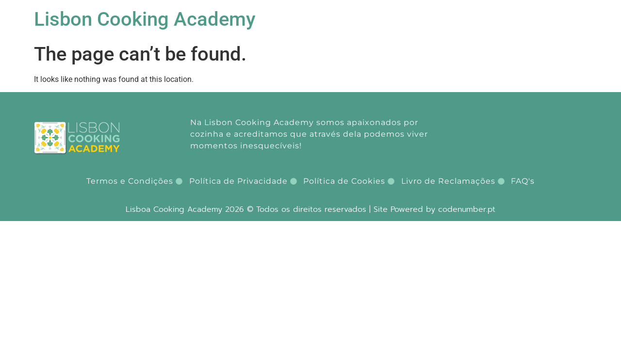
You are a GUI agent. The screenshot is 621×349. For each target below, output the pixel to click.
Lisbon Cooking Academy (145, 19)
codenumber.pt (466, 209)
